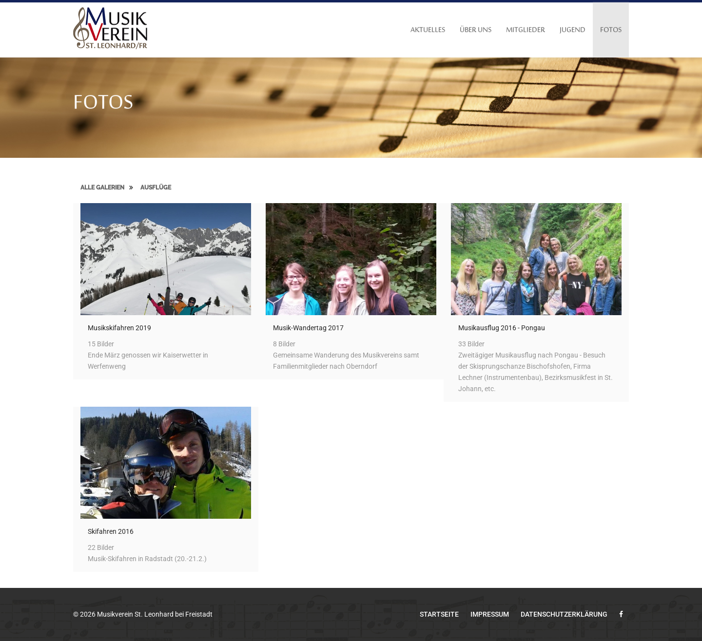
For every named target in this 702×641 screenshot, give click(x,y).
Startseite (439, 614)
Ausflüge (155, 187)
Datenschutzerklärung (564, 614)
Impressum (489, 614)
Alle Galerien (102, 187)
